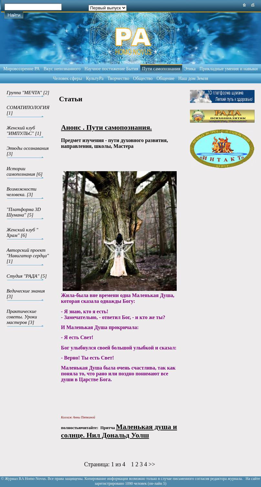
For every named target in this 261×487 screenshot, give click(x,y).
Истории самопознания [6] (24, 171)
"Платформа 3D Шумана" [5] (23, 212)
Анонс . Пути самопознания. (106, 127)
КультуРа (94, 78)
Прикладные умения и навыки (229, 68)
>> (152, 464)
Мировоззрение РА (21, 68)
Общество (142, 78)
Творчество (118, 78)
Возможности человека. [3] (21, 191)
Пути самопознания (161, 68)
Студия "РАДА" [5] (26, 276)
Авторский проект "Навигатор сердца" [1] (27, 256)
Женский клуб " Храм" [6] (22, 232)
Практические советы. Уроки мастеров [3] (21, 317)
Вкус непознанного (62, 68)
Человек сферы (67, 78)
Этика (190, 68)
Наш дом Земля (193, 78)
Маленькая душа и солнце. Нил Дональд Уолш (119, 431)
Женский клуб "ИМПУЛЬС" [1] (23, 130)
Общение (165, 78)
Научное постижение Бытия (111, 68)
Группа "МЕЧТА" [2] (27, 92)
